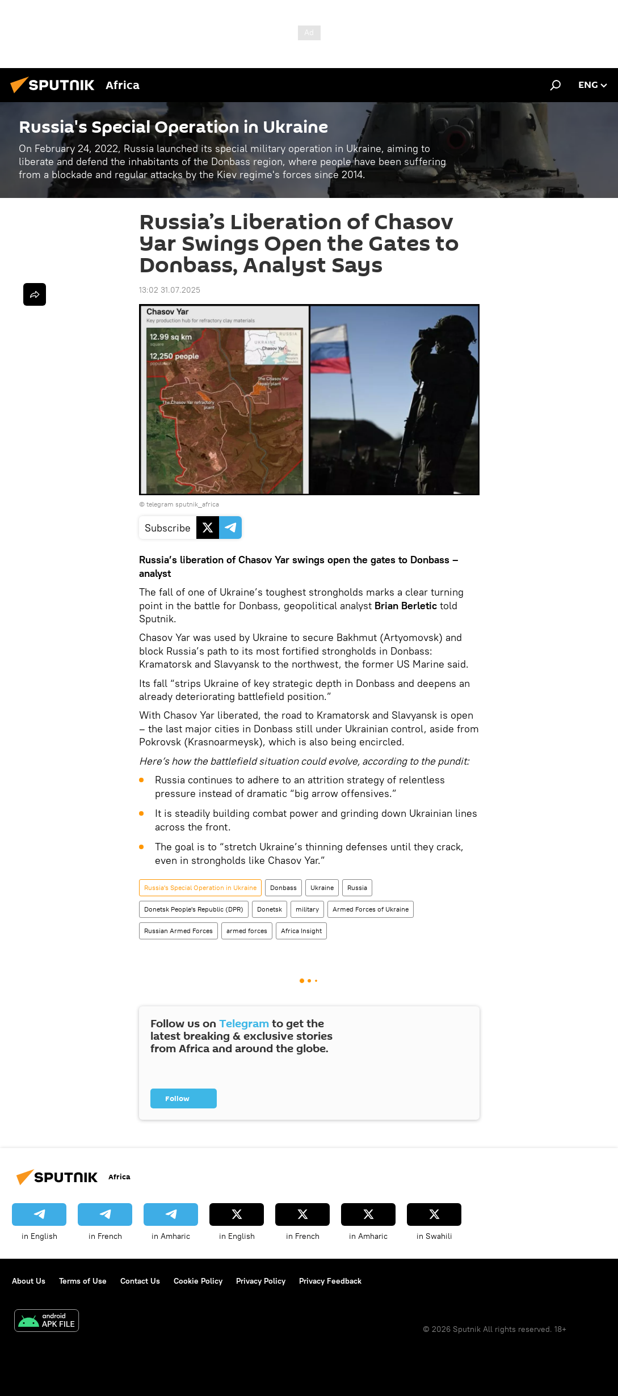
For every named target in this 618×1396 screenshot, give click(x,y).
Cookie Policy (198, 1281)
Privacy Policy (260, 1281)
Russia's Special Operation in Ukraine (200, 887)
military (307, 909)
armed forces (246, 930)
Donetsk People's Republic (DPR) (193, 909)
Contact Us (140, 1281)
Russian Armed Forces (178, 930)
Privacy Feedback (330, 1281)
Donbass (283, 887)
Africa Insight (301, 930)
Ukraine (322, 887)
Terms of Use (83, 1281)
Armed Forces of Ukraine (371, 909)
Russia (357, 887)
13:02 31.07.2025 (169, 290)
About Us (28, 1281)
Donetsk (269, 909)
